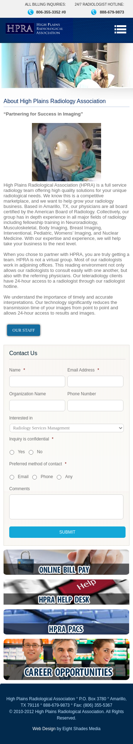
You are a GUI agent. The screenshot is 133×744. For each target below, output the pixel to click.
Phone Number (81, 393)
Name (17, 370)
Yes (21, 451)
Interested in (21, 418)
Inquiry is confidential (31, 439)
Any (69, 476)
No (39, 451)
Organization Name (27, 393)
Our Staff (23, 330)
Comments (19, 488)
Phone (47, 476)
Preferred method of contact (37, 463)
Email (23, 476)
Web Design (44, 728)
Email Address (83, 370)
